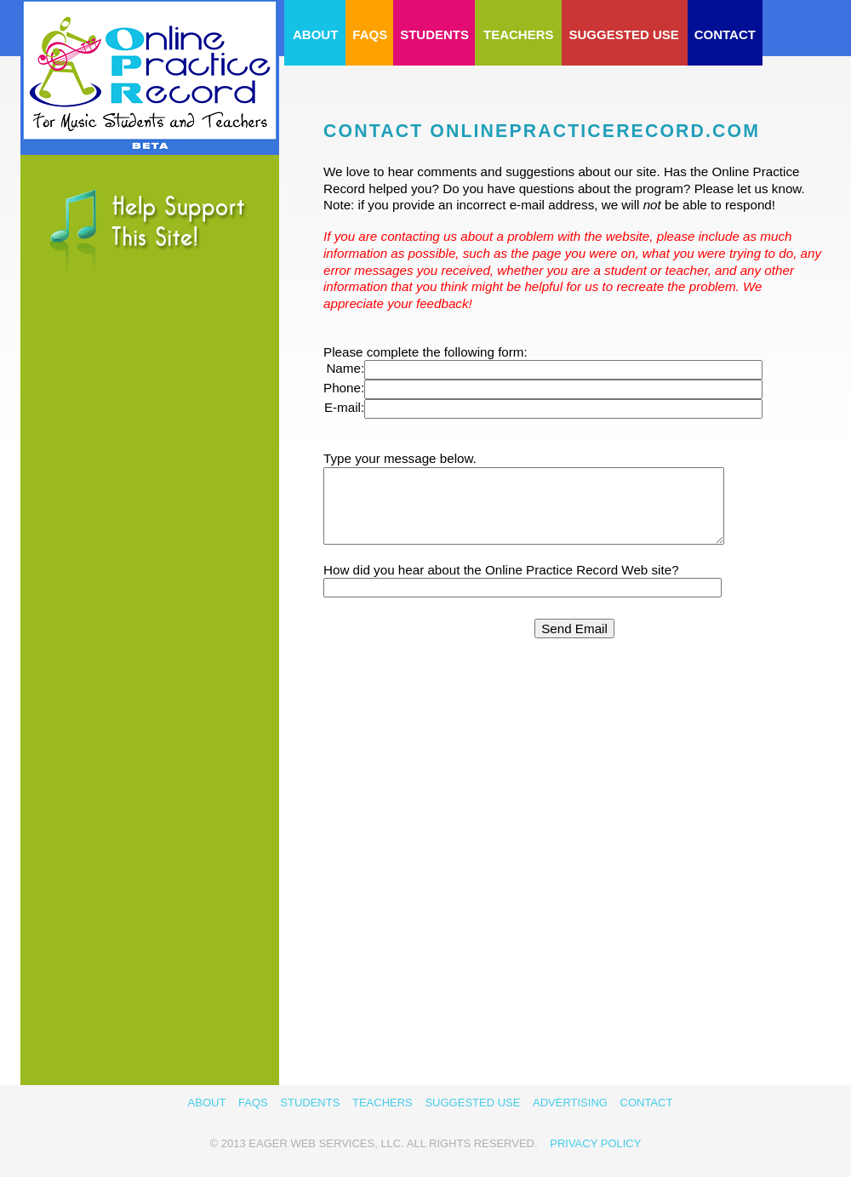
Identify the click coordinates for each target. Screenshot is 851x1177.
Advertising (570, 1102)
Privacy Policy (595, 1143)
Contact (725, 34)
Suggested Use (624, 34)
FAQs (369, 34)
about (315, 34)
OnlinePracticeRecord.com (149, 75)
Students (434, 34)
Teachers (518, 34)
